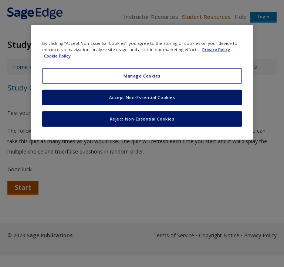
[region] (142, 82)
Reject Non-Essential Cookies (142, 119)
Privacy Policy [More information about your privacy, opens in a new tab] (216, 49)
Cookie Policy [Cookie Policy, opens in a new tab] (57, 56)
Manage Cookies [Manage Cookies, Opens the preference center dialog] (142, 76)
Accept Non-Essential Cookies (142, 97)
